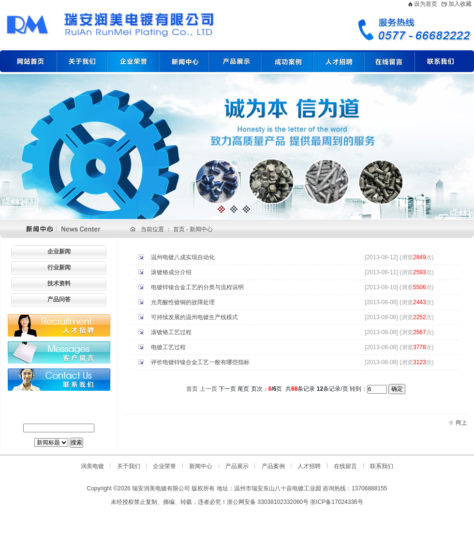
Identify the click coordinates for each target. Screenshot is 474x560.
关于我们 (128, 466)
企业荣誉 (164, 466)
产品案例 (273, 466)
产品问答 (59, 299)
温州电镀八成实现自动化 (183, 257)
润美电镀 (92, 466)
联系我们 (381, 466)
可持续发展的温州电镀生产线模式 (194, 317)
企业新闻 (59, 251)
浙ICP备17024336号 (336, 502)
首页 (179, 229)
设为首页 (425, 3)
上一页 (208, 388)
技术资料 (59, 283)
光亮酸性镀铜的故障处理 (183, 302)
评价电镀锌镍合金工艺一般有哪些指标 (200, 362)
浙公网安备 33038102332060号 (268, 502)
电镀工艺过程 (168, 347)
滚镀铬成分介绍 (171, 272)
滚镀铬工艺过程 (171, 332)
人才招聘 (309, 466)
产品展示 (237, 466)
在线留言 (345, 466)
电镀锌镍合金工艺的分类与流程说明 (197, 287)
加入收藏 (460, 3)
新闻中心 (201, 229)
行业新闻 (59, 267)
